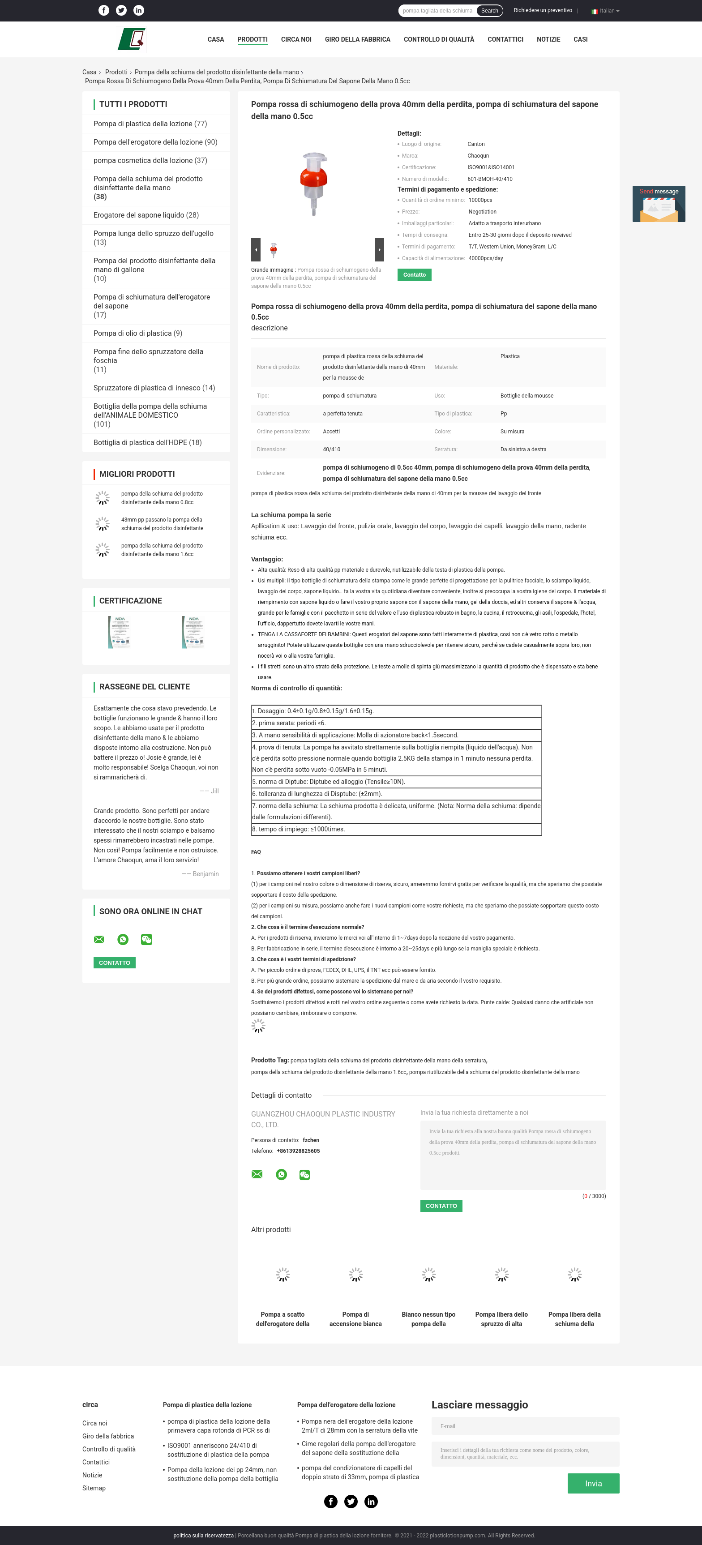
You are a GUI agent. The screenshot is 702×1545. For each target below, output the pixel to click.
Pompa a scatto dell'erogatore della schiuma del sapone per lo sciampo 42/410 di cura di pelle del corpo (282, 1319)
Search (489, 11)
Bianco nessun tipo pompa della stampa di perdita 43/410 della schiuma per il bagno (429, 1319)
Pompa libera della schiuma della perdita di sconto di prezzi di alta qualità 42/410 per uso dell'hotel (575, 1319)
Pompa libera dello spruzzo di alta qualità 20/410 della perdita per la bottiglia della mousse (501, 1319)
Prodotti (253, 39)
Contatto (414, 274)
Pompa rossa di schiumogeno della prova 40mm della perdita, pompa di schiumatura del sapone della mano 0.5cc (316, 278)
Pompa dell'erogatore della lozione (148, 142)
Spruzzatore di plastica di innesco (147, 388)
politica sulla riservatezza (203, 1535)
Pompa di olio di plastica (133, 333)
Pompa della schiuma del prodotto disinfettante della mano (217, 72)
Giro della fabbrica (357, 39)
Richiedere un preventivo (543, 10)
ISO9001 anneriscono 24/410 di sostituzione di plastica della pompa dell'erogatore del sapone (218, 1451)
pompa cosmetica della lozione (143, 160)
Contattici (505, 39)
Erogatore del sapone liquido (139, 215)
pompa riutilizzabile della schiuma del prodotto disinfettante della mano (494, 1072)
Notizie (548, 39)
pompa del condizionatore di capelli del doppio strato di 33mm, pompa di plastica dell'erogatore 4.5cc (360, 1473)
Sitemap (94, 1488)
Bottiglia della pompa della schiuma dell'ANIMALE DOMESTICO (150, 410)
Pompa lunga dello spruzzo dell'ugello (154, 233)
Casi (581, 39)
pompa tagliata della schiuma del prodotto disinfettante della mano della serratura (388, 1060)
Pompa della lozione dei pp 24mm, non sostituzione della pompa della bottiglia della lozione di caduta (222, 1475)
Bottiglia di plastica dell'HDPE (140, 442)
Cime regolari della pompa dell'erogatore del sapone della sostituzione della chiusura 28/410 (359, 1449)
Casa (216, 39)
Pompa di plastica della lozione (143, 124)
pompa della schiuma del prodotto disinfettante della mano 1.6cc (328, 1072)
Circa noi (296, 39)
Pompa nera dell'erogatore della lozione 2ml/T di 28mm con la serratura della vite (360, 1426)
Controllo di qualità (439, 39)
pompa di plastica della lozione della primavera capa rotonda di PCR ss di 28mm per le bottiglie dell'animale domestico (218, 1427)
